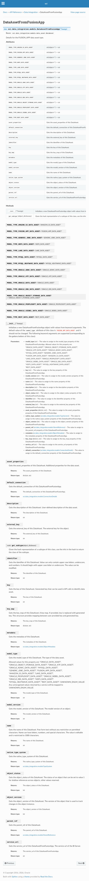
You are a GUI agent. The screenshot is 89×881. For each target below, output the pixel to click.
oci (46, 4)
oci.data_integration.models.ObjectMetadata (39, 647)
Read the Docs (46, 877)
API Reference (16, 12)
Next (81, 863)
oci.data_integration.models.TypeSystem (37, 766)
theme (27, 877)
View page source (78, 12)
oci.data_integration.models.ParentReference (39, 835)
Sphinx (15, 877)
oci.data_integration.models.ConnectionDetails (40, 496)
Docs (5, 12)
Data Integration (31, 12)
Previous (9, 863)
